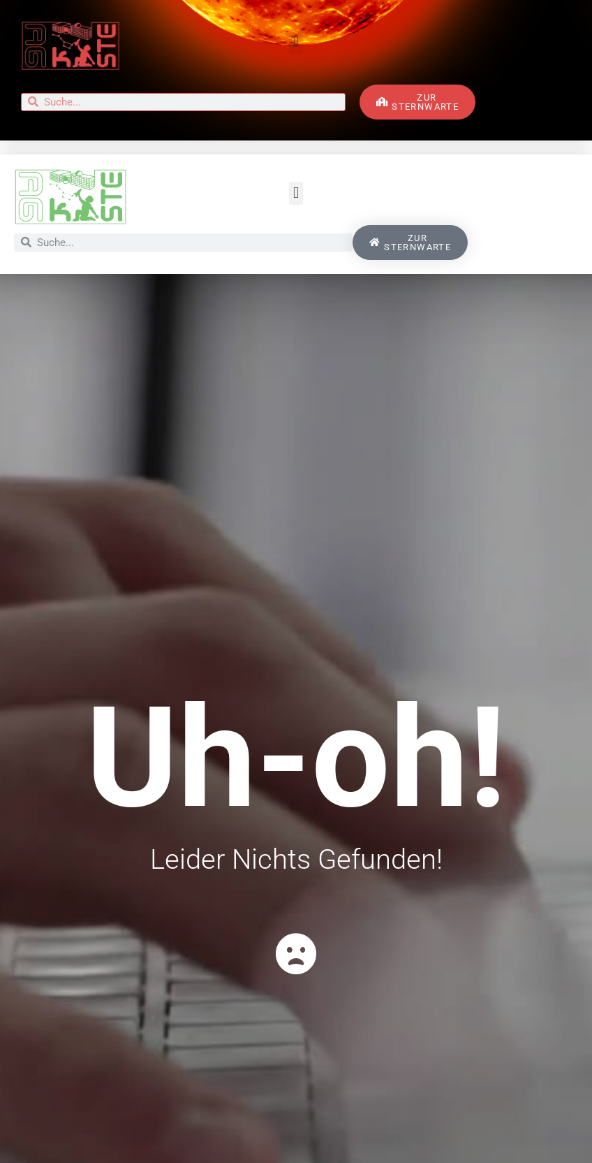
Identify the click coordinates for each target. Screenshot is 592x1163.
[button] (295, 42)
